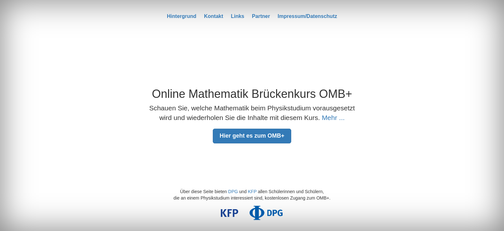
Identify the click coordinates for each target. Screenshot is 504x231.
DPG (233, 191)
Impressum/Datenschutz (307, 16)
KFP (252, 191)
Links (237, 16)
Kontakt (213, 16)
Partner (261, 16)
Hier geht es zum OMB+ (252, 136)
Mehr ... (333, 117)
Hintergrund (181, 16)
